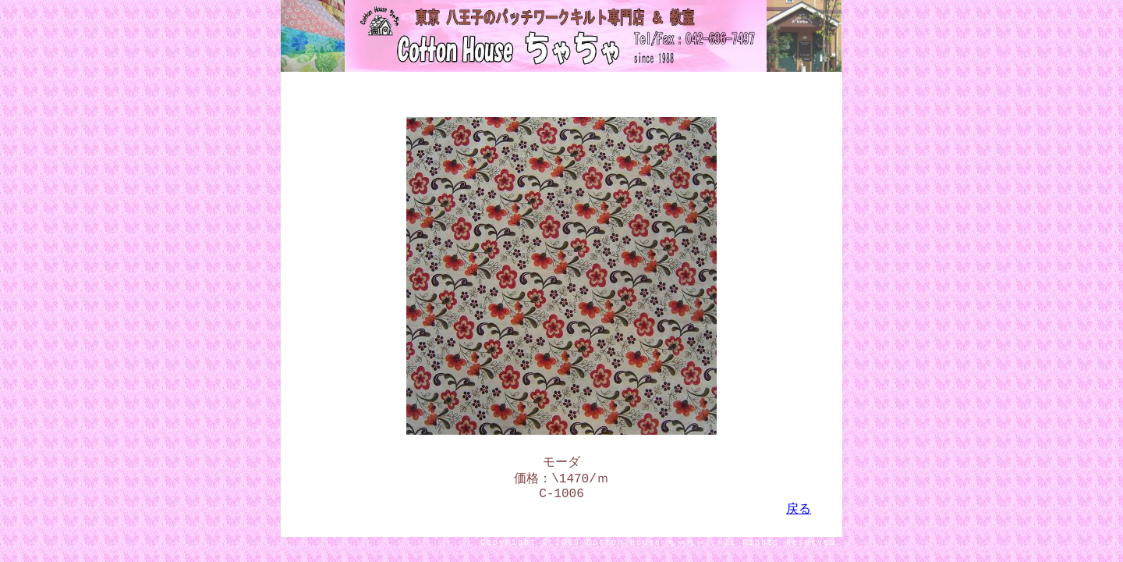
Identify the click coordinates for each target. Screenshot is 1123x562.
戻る (798, 516)
